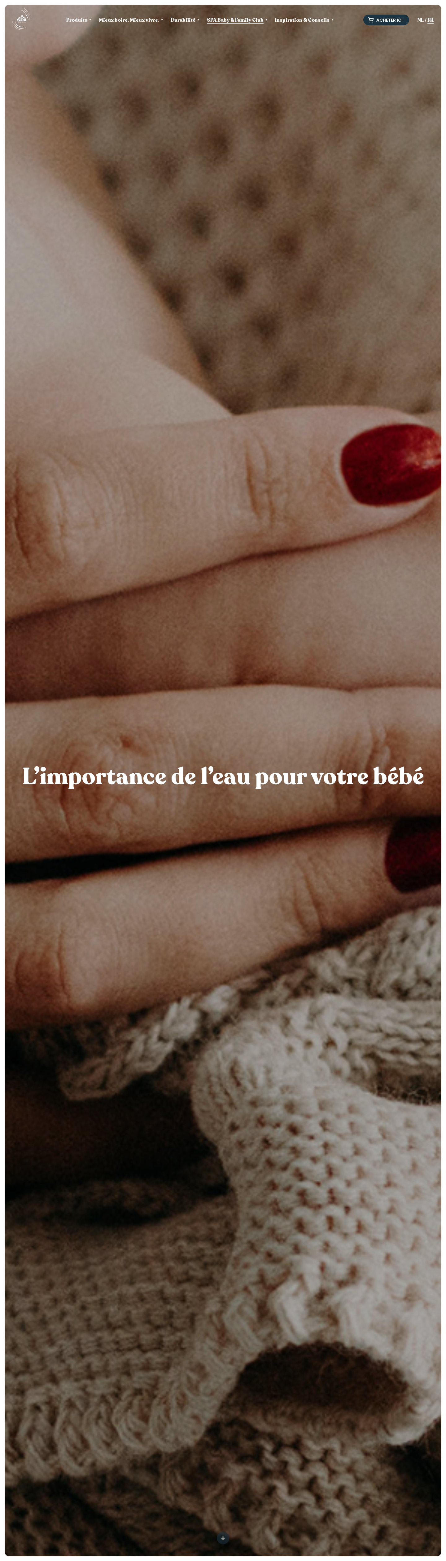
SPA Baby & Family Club (235, 21)
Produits (76, 21)
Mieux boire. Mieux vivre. (129, 21)
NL (421, 20)
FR (430, 20)
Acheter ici (385, 20)
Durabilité (183, 21)
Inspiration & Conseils (302, 21)
